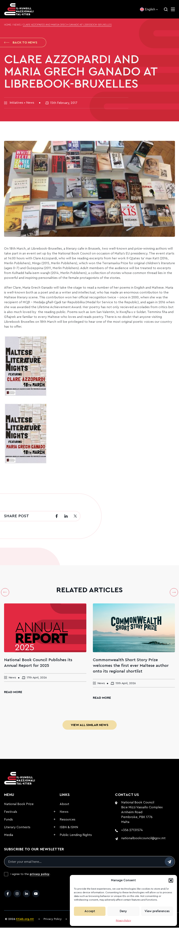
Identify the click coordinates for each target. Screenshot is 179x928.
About (64, 804)
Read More (13, 692)
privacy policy (39, 874)
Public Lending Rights (76, 835)
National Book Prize (19, 804)
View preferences (157, 911)
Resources (67, 820)
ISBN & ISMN (69, 827)
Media (8, 835)
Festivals (10, 812)
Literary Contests (17, 827)
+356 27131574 (132, 830)
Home (7, 25)
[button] (171, 880)
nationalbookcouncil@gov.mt (143, 838)
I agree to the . (30, 874)
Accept (90, 911)
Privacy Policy (123, 920)
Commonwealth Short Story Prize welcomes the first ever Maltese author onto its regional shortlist (131, 666)
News (17, 25)
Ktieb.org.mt (25, 919)
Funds (8, 820)
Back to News (20, 42)
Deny (123, 911)
